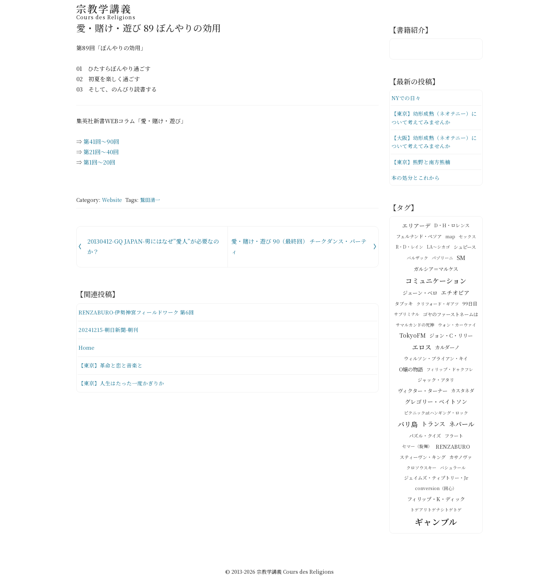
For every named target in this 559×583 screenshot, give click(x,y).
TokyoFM (412, 336)
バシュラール (453, 469)
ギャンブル (436, 523)
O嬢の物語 (411, 370)
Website (112, 199)
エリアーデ (416, 226)
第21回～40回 (101, 152)
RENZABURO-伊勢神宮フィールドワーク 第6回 (136, 312)
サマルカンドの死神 (415, 326)
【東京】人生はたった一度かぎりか (121, 383)
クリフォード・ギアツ (437, 305)
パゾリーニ (442, 259)
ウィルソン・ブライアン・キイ (436, 359)
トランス (433, 425)
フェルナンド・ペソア (419, 237)
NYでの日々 (406, 97)
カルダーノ (447, 348)
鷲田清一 (150, 199)
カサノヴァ (460, 458)
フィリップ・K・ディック (436, 499)
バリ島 (408, 425)
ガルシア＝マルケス (436, 270)
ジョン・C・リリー (451, 336)
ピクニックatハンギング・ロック (436, 414)
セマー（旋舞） (417, 447)
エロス (421, 348)
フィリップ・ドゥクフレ (449, 370)
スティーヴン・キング (423, 458)
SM (461, 259)
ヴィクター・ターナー (422, 391)
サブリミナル (406, 315)
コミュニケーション (435, 281)
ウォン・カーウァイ (457, 326)
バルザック (417, 259)
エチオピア (455, 294)
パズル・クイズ (425, 436)
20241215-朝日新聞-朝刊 (108, 329)
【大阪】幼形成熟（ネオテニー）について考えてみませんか (434, 143)
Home (86, 347)
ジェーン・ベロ (419, 293)
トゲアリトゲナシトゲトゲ (436, 510)
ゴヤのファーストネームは (450, 315)
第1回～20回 (99, 162)
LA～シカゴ (438, 248)
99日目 (469, 305)
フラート (454, 436)
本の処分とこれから (415, 178)
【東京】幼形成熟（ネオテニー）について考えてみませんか (434, 118)
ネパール (462, 425)
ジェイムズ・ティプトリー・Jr (436, 479)
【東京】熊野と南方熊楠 (420, 162)
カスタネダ (462, 391)
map (450, 237)
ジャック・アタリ (435, 381)
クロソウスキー (421, 469)
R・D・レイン (409, 248)
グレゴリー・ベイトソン (436, 403)
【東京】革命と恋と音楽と (110, 365)
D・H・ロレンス (452, 226)
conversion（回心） (436, 489)
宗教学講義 (105, 10)
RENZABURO (453, 447)
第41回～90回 (101, 141)
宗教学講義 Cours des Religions (295, 572)
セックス (467, 237)
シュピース (464, 248)
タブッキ (404, 305)
